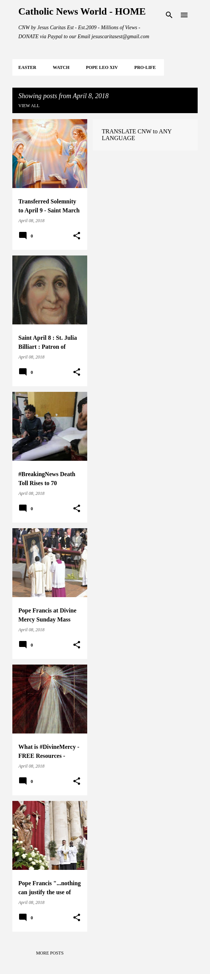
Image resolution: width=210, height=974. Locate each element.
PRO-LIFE (145, 67)
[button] (76, 236)
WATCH (61, 67)
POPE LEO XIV (102, 67)
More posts (50, 953)
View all (29, 105)
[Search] (169, 15)
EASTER (27, 67)
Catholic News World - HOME (82, 11)
